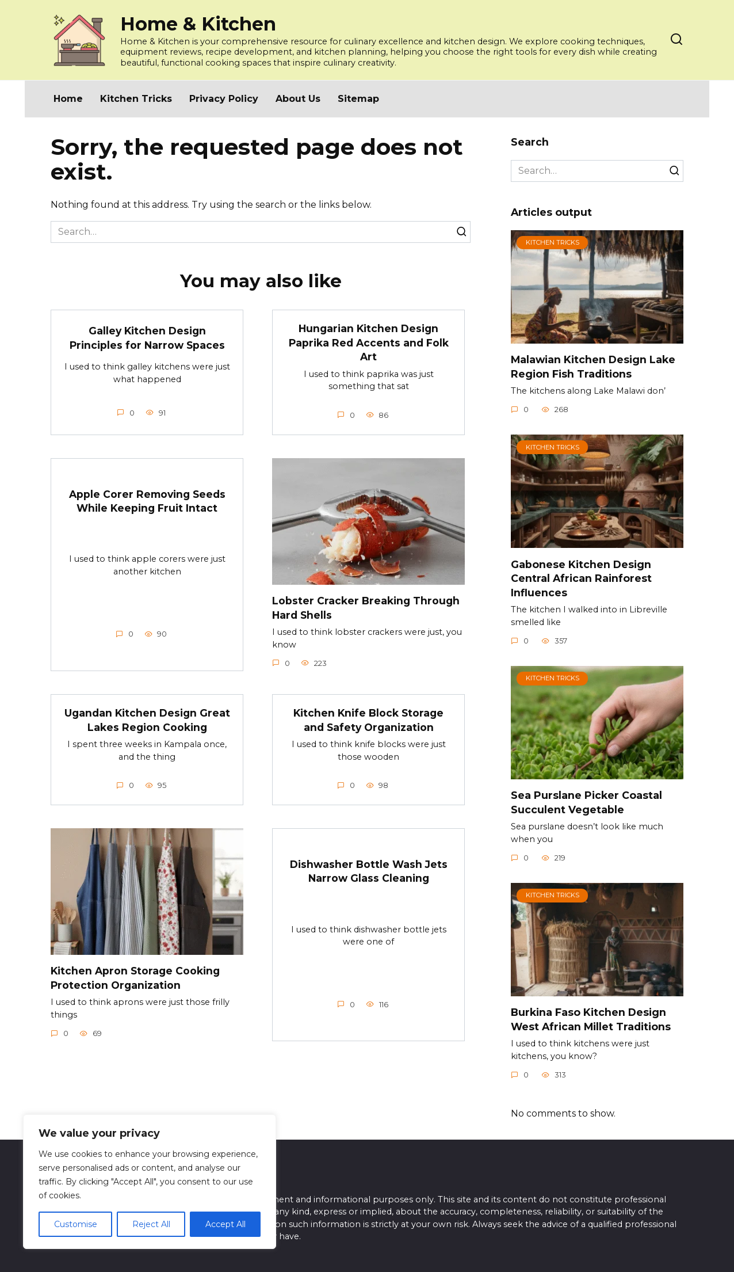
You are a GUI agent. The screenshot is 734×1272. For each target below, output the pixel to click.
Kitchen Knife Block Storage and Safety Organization (368, 720)
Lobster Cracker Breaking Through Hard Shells (366, 608)
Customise (75, 1224)
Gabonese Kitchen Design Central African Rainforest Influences (581, 578)
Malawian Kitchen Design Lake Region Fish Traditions (593, 366)
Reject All (151, 1224)
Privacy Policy (223, 98)
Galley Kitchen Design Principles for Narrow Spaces (147, 338)
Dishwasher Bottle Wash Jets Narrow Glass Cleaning (369, 871)
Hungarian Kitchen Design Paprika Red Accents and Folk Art (368, 342)
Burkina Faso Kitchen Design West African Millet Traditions (591, 1019)
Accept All (225, 1224)
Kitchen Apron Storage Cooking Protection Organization (136, 978)
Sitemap (358, 98)
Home (68, 98)
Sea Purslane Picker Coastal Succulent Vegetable (586, 802)
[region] (149, 1181)
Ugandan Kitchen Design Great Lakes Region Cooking (147, 720)
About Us (298, 98)
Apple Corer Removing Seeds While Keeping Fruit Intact (147, 501)
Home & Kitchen (198, 24)
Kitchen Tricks (136, 98)
